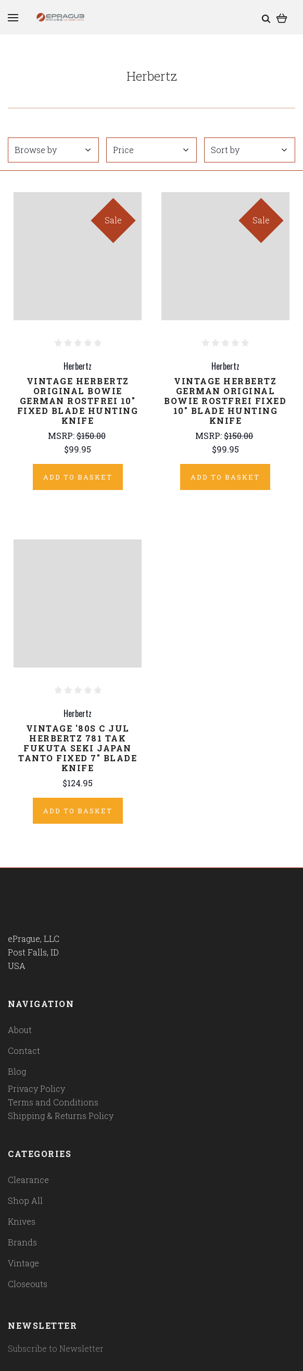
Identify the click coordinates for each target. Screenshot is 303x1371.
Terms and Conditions (53, 1102)
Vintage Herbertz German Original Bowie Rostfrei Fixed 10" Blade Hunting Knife (225, 400)
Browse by (53, 149)
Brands (22, 1242)
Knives (21, 1221)
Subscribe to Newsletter (56, 1348)
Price (151, 149)
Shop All (25, 1200)
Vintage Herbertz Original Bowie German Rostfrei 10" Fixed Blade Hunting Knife (77, 400)
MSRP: (62, 435)
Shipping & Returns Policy (60, 1115)
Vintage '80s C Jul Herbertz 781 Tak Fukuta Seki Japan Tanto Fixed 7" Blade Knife (77, 748)
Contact (24, 1050)
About (20, 1029)
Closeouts (27, 1283)
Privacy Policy (36, 1088)
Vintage (23, 1262)
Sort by (249, 149)
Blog (17, 1071)
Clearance (28, 1179)
